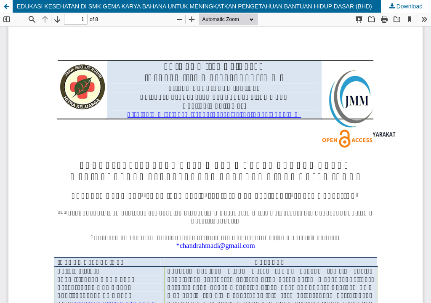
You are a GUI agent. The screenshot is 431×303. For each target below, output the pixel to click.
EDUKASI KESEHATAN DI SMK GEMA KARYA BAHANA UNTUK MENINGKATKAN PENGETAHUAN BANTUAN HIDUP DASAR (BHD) (194, 6)
